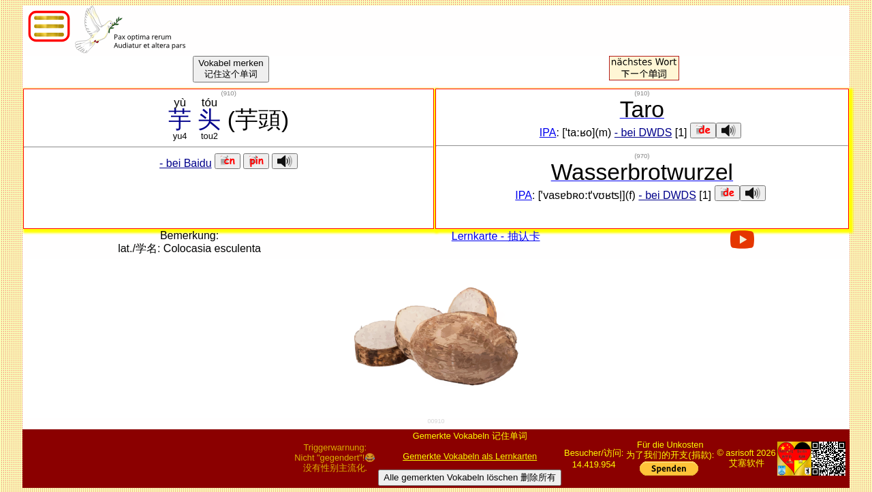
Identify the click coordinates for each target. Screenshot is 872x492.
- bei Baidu (185, 163)
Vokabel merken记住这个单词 (231, 68)
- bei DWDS (643, 132)
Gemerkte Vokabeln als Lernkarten (470, 456)
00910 (435, 421)
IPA (548, 132)
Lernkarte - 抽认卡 (496, 236)
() (228, 93)
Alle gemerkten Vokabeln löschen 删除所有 (470, 477)
